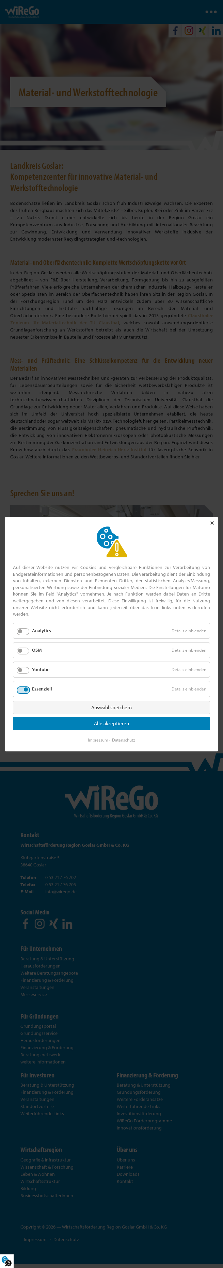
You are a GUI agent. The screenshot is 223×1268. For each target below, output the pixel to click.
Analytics (41, 631)
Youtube (40, 669)
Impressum (98, 739)
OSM (37, 650)
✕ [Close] (212, 523)
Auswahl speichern (111, 707)
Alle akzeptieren (111, 723)
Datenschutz (123, 739)
